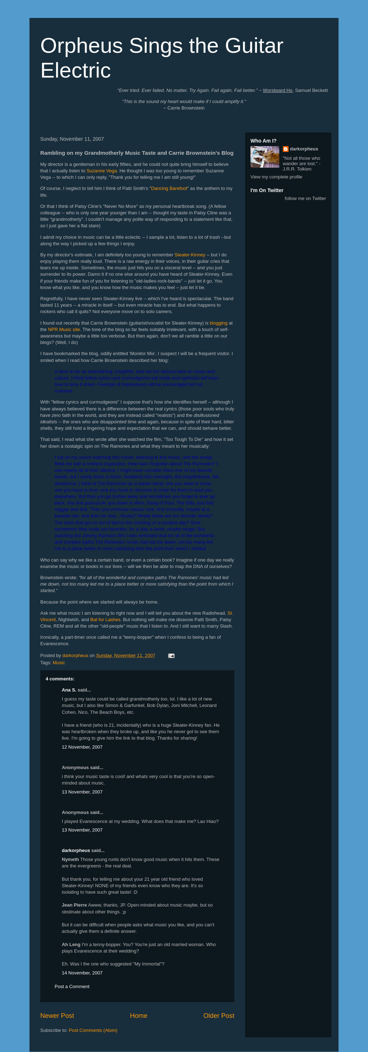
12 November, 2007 (82, 747)
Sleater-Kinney (190, 254)
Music (59, 662)
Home (139, 1015)
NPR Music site (64, 329)
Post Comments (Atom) (93, 1030)
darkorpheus (76, 850)
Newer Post (57, 1015)
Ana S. (69, 690)
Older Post (218, 1015)
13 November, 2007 (82, 792)
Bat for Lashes (105, 619)
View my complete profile (276, 177)
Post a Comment (72, 986)
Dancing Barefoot (169, 188)
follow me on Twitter (305, 198)
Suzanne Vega (102, 170)
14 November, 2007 (82, 973)
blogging (218, 323)
